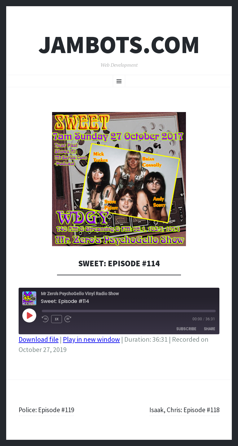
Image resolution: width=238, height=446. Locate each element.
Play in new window (91, 339)
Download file (39, 339)
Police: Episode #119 (47, 409)
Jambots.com (119, 44)
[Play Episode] (29, 315)
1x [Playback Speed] (57, 319)
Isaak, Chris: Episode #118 (183, 409)
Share (209, 328)
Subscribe (186, 328)
